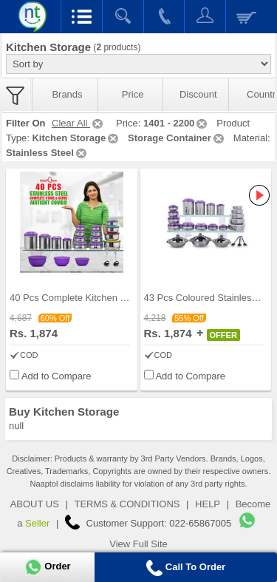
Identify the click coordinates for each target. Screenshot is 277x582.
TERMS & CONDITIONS (126, 504)
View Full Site (138, 543)
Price (133, 94)
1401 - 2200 (176, 123)
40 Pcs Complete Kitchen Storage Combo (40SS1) (117, 297)
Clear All (78, 123)
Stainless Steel (47, 152)
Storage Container (177, 137)
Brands (67, 94)
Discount (198, 94)
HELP (207, 504)
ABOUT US (34, 504)
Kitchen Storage (76, 137)
